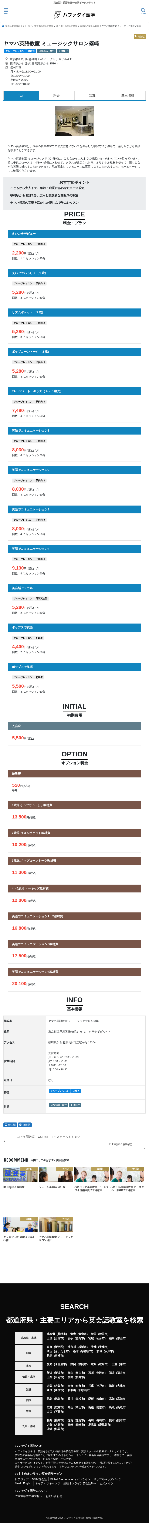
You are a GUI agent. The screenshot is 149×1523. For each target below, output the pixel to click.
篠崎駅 (26, 1124)
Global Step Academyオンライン (70, 1479)
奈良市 (59, 1390)
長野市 (80, 1377)
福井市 (121, 1372)
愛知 (49, 1364)
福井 (112, 1372)
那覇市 (59, 1429)
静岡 (73, 1364)
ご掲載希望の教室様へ (29, 1496)
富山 (70, 1372)
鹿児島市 (104, 1424)
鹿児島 (92, 1424)
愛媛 (91, 1398)
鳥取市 (121, 1407)
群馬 (49, 1355)
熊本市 (121, 1420)
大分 (49, 1424)
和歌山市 (83, 1390)
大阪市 (59, 1385)
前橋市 (59, 1355)
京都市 (80, 1385)
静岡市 (82, 1364)
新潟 (49, 1372)
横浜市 (82, 1346)
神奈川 (72, 1346)
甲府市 (59, 1377)
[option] (74, 121)
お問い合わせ (54, 1496)
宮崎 (70, 1424)
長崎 (91, 1420)
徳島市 (59, 1398)
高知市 (121, 1398)
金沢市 (100, 1372)
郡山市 (121, 1338)
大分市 (59, 1424)
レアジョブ (22, 1479)
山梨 (49, 1377)
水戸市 (109, 1351)
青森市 (82, 1333)
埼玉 (49, 1351)
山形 (49, 1338)
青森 (73, 1333)
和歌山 (72, 1390)
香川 (70, 1398)
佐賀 (70, 1420)
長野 (70, 1377)
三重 (114, 1364)
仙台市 (100, 1338)
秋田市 (103, 1333)
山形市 (59, 1338)
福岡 (49, 1420)
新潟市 (59, 1372)
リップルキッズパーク (107, 1479)
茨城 (99, 1351)
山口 (49, 1411)
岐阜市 (103, 1364)
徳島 (49, 1398)
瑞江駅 (12, 1124)
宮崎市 (80, 1424)
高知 (112, 1398)
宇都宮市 (86, 1351)
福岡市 (59, 1420)
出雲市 (100, 1407)
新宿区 (59, 1346)
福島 (112, 1338)
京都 (70, 1385)
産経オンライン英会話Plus (79, 1483)
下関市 (59, 1411)
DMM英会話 (39, 1479)
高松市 (80, 1398)
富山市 (80, 1372)
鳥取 (112, 1407)
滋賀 (112, 1385)
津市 (122, 1364)
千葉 (93, 1346)
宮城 (91, 1338)
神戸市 (100, 1385)
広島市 (59, 1407)
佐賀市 (80, 1420)
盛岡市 (80, 1338)
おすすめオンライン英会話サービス (38, 1473)
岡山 (70, 1407)
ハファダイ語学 (72, 1517)
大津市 (121, 1385)
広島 (49, 1407)
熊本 (112, 1420)
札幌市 (62, 1333)
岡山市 (80, 1407)
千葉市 (103, 1346)
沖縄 (49, 1429)
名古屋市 (60, 1364)
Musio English (23, 1483)
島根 (91, 1407)
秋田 (93, 1333)
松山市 (100, 1398)
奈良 (49, 1390)
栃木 (76, 1351)
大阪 (49, 1385)
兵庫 (91, 1385)
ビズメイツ (106, 1483)
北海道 (51, 1333)
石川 (91, 1372)
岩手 (70, 1338)
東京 (49, 1346)
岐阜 (93, 1364)
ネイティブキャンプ (47, 1483)
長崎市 (100, 1420)
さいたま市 (62, 1351)
